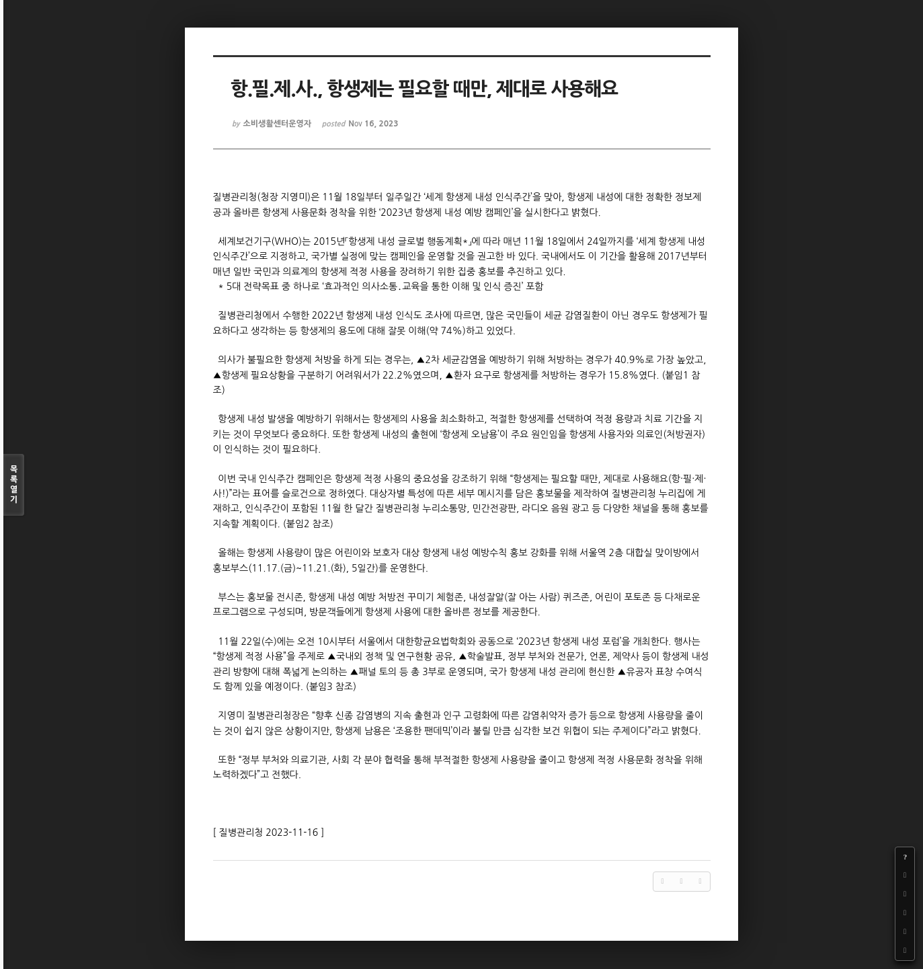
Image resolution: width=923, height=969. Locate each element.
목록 (13, 485)
